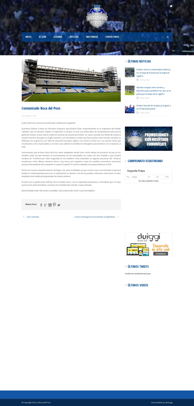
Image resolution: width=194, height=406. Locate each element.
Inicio (28, 36)
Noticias (74, 36)
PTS (167, 177)
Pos (127, 177)
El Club (42, 36)
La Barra (58, 36)
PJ (149, 177)
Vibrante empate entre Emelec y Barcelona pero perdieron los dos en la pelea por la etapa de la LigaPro (153, 90)
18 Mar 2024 (144, 112)
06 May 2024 (145, 80)
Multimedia (92, 36)
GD (157, 177)
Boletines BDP (30, 116)
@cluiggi (169, 402)
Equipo (134, 177)
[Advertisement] (149, 203)
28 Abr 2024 (144, 98)
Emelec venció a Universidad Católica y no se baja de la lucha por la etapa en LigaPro (153, 72)
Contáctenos (112, 36)
